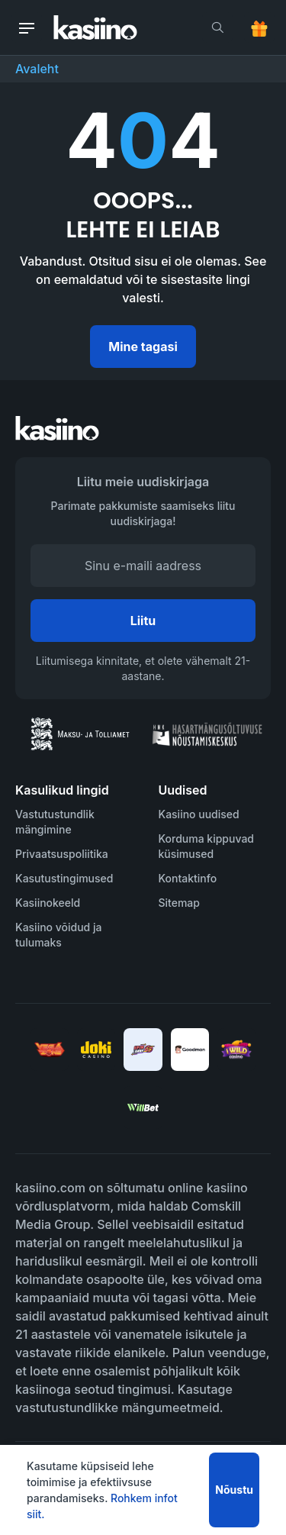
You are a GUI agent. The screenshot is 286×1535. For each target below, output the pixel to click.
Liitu (143, 620)
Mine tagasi (142, 346)
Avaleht (37, 68)
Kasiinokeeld (47, 902)
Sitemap (179, 902)
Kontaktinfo (188, 878)
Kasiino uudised (199, 814)
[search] (217, 27)
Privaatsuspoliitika (61, 853)
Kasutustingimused (64, 878)
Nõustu (234, 1489)
